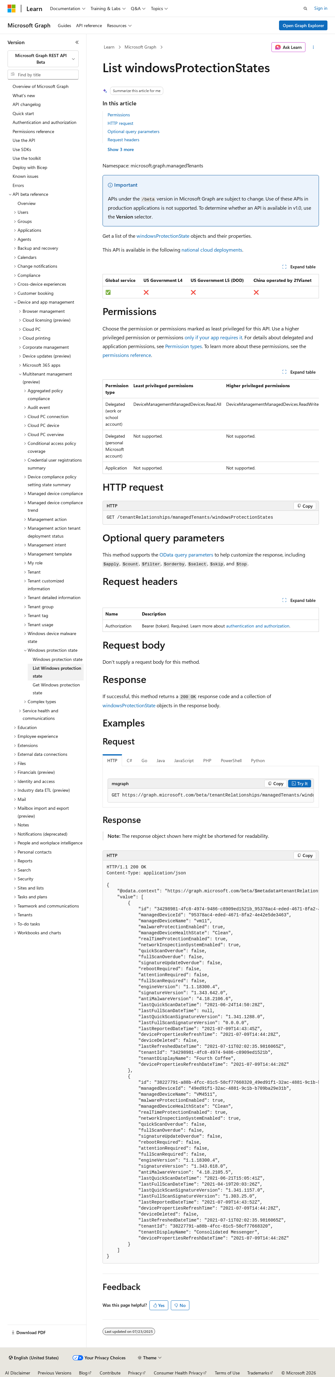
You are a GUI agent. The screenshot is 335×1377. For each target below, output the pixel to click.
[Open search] (305, 8)
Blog (83, 1373)
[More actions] (313, 47)
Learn (109, 47)
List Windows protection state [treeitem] (57, 672)
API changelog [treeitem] (27, 104)
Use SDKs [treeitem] (22, 149)
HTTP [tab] (112, 760)
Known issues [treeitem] (25, 176)
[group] (211, 426)
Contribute (110, 1373)
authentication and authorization (257, 626)
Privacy (135, 1373)
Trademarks (258, 1373)
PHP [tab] (207, 760)
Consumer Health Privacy (178, 1373)
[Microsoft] (12, 8)
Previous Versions (54, 1373)
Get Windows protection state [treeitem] (56, 689)
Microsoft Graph (140, 47)
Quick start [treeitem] (23, 113)
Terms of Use (227, 1373)
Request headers (123, 140)
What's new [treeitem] (24, 95)
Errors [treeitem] (18, 185)
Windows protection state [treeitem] (57, 659)
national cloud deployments (211, 249)
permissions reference (127, 355)
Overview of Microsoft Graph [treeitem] (41, 86)
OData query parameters (186, 554)
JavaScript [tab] (184, 760)
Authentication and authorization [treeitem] (44, 122)
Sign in (320, 8)
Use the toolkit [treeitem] (27, 158)
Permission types (183, 346)
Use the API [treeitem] (24, 140)
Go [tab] (144, 760)
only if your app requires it (213, 337)
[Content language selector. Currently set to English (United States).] (34, 1358)
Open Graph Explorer (303, 25)
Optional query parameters (133, 131)
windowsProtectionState (163, 235)
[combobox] (43, 58)
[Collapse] (77, 42)
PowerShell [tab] (231, 760)
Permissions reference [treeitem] (33, 131)
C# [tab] (129, 760)
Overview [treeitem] (27, 203)
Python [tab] (258, 760)
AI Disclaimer (17, 1373)
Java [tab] (161, 760)
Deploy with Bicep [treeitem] (30, 167)
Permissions (119, 115)
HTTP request (120, 123)
